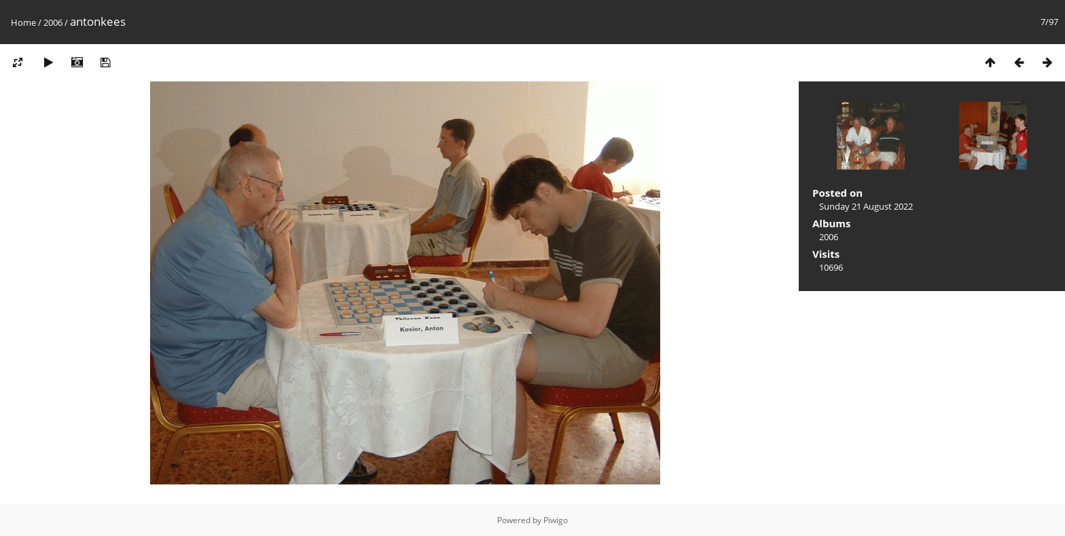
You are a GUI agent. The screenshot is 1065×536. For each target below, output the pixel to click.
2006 (52, 22)
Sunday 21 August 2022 (866, 206)
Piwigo (555, 520)
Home (23, 22)
